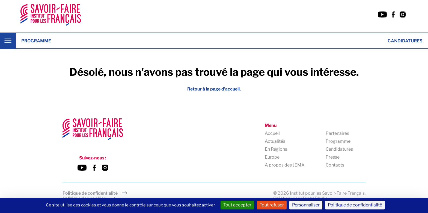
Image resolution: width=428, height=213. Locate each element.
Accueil (272, 133)
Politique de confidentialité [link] (355, 205)
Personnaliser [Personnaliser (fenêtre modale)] (306, 205)
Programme (36, 40)
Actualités (275, 141)
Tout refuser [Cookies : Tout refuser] (272, 205)
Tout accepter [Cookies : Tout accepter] (237, 205)
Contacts (335, 165)
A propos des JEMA (285, 165)
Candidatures (405, 40)
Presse (333, 157)
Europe (272, 157)
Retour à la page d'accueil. (214, 89)
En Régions (276, 149)
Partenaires (337, 133)
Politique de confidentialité (90, 193)
